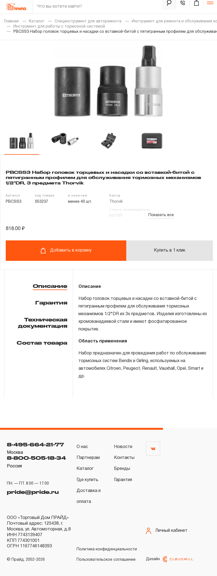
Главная (11, 21)
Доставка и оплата (89, 496)
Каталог (36, 21)
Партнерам (88, 458)
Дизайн (169, 559)
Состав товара (42, 343)
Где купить (87, 480)
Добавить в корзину (66, 250)
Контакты (124, 458)
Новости (123, 447)
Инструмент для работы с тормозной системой (59, 26)
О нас (82, 447)
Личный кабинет (166, 531)
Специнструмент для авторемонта (88, 21)
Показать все (161, 215)
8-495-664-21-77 (35, 444)
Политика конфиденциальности (107, 549)
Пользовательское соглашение (106, 560)
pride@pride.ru (33, 491)
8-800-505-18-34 (36, 458)
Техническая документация (42, 323)
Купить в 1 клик (169, 250)
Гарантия (51, 303)
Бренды (122, 469)
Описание (50, 286)
